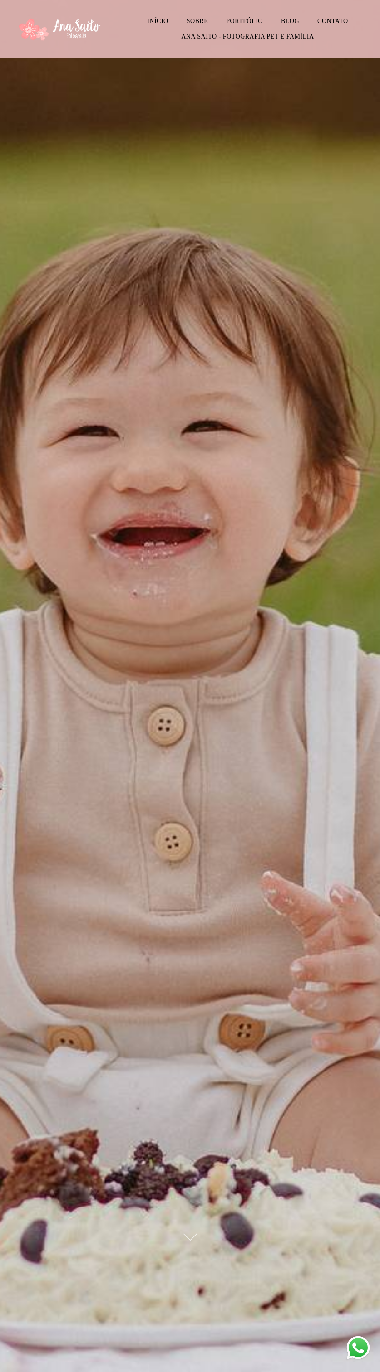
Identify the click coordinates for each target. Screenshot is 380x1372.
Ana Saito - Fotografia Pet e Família (247, 36)
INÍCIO (157, 21)
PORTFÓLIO (244, 21)
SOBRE (197, 21)
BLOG (290, 21)
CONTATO (332, 21)
